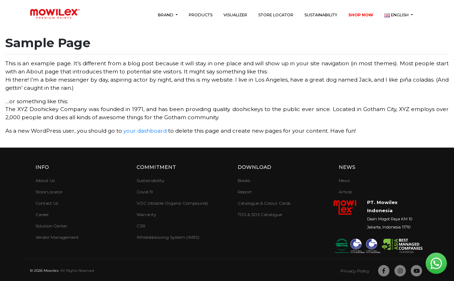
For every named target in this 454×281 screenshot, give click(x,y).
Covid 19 (145, 191)
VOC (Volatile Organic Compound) (172, 203)
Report (245, 191)
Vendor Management (57, 237)
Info (42, 167)
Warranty (146, 214)
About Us (45, 180)
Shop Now (360, 14)
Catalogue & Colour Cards (264, 203)
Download (254, 167)
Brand (166, 14)
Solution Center (51, 225)
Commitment (156, 167)
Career (42, 214)
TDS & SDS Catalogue (260, 214)
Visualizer (235, 14)
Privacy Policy (355, 271)
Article (345, 191)
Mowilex (51, 270)
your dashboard (145, 130)
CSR (141, 225)
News (347, 167)
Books (244, 180)
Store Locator (275, 14)
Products (200, 14)
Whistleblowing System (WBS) (168, 237)
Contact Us (46, 203)
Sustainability (320, 14)
